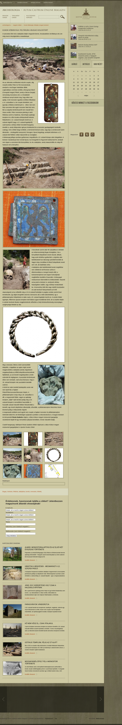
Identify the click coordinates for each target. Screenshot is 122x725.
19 (78, 85)
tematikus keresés (22, 2)
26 (78, 89)
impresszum (49, 718)
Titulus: (8, 522)
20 (82, 85)
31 (98, 89)
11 (74, 82)
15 (90, 82)
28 (78, 76)
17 (98, 82)
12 (78, 82)
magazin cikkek (5, 16)
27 (74, 76)
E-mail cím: (9, 508)
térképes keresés (35, 2)
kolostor (9, 491)
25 (74, 89)
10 (98, 79)
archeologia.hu (6, 25)
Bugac (4, 491)
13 (82, 82)
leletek (39, 491)
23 (94, 85)
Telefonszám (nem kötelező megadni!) (18, 531)
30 (86, 76)
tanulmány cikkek (15, 16)
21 (86, 85)
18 (74, 85)
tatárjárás (22, 491)
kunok (28, 491)
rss (56, 718)
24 (98, 85)
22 (90, 85)
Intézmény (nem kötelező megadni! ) (17, 526)
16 (94, 82)
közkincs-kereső (48, 2)
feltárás (15, 491)
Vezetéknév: (10, 512)
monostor (33, 491)
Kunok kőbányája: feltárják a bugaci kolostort (36, 25)
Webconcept (100, 718)
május (86, 95)
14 (86, 82)
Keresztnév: (9, 517)
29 (82, 76)
